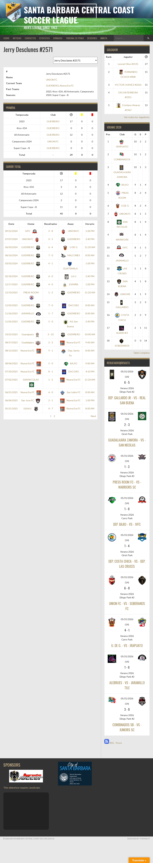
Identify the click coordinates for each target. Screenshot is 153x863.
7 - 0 (50, 255)
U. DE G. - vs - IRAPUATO (127, 645)
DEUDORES (92, 38)
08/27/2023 (11, 342)
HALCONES (70, 255)
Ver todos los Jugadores (137, 117)
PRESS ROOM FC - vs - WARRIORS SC (127, 484)
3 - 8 (50, 231)
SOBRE (6, 38)
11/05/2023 (11, 321)
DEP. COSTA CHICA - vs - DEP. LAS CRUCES (127, 564)
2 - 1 (50, 400)
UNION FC (51, 79)
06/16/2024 (11, 255)
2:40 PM (90, 239)
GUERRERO (52, 85)
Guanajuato (30, 334)
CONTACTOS (30, 38)
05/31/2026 (127, 371)
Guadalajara (30, 342)
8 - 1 (50, 371)
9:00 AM (89, 363)
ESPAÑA (70, 284)
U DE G (70, 247)
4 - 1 (50, 263)
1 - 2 (50, 292)
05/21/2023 (11, 408)
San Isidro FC (70, 392)
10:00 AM (90, 334)
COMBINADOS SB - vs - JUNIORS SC (127, 727)
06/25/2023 (11, 392)
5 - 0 (50, 321)
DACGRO (70, 305)
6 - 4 (50, 247)
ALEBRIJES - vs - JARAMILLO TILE (127, 685)
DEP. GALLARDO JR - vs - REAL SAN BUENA (127, 400)
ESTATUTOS (44, 38)
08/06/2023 (11, 363)
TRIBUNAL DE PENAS (75, 38)
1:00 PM (90, 231)
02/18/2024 (11, 276)
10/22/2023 (11, 334)
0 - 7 (50, 408)
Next (93, 416)
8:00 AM (89, 255)
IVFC (30, 231)
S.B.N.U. (30, 408)
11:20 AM (90, 247)
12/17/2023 (11, 284)
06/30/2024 (11, 247)
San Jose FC (30, 400)
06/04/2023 (11, 400)
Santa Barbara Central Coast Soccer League (79, 15)
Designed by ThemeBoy (138, 838)
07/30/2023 (11, 371)
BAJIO (70, 363)
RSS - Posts (113, 742)
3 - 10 (51, 334)
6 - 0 (50, 276)
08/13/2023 (11, 350)
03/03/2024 (11, 263)
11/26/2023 (11, 313)
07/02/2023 (11, 379)
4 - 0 (50, 284)
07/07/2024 (11, 239)
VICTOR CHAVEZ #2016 (128, 84)
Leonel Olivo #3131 (128, 63)
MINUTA (103, 38)
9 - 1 (50, 350)
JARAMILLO (30, 313)
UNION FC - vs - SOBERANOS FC (127, 606)
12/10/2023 (11, 292)
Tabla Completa (141, 352)
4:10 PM (90, 371)
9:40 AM (89, 342)
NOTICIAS (17, 38)
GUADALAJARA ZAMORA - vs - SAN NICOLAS (127, 442)
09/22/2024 (11, 231)
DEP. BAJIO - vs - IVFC (127, 524)
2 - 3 (50, 342)
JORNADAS (57, 38)
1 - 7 (50, 313)
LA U (70, 276)
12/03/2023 (11, 305)
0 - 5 (50, 239)
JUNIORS (122, 294)
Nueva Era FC (67, 85)
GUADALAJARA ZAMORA (122, 172)
